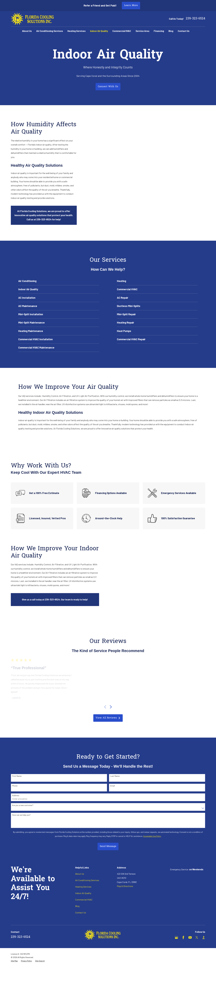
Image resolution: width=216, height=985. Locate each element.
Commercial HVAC (83, 899)
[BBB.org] (203, 937)
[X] (196, 937)
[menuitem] (14, 961)
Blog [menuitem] (170, 31)
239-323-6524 (195, 18)
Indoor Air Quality (83, 893)
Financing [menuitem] (159, 31)
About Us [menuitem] (27, 31)
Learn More (131, 5)
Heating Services (83, 886)
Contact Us (80, 912)
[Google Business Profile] (176, 937)
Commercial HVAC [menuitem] (121, 31)
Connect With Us (108, 86)
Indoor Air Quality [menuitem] (99, 31)
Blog (77, 906)
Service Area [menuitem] (142, 31)
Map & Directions (125, 886)
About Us (79, 873)
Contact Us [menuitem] (183, 31)
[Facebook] (183, 937)
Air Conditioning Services (87, 880)
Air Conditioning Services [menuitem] (49, 31)
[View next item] (110, 707)
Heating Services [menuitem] (76, 31)
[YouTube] (190, 937)
